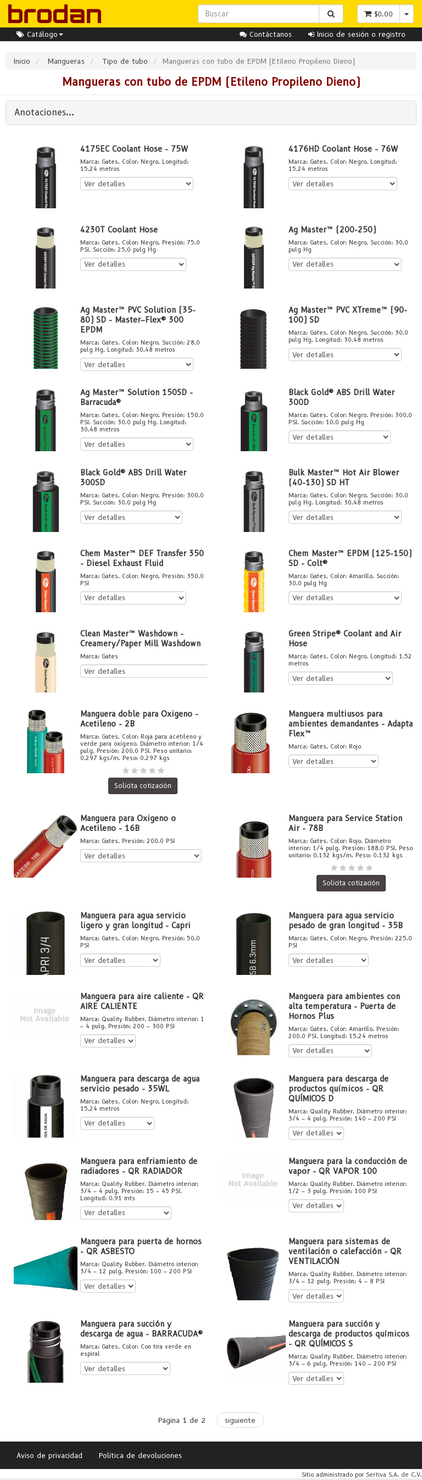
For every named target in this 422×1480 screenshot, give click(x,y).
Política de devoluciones (140, 1455)
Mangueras (66, 61)
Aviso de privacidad (49, 1455)
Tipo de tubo (125, 61)
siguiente (240, 1420)
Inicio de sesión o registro (357, 34)
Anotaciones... (44, 112)
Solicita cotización (142, 785)
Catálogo (39, 34)
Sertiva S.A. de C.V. (394, 1474)
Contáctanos (266, 34)
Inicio (22, 61)
